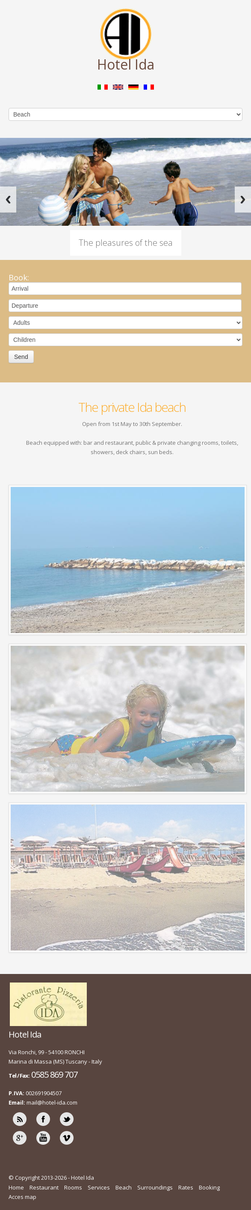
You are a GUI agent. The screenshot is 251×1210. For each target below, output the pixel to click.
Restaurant (44, 1187)
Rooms (73, 1187)
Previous (8, 200)
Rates (185, 1187)
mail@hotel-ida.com (52, 1102)
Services (99, 1187)
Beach (123, 1187)
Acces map (22, 1197)
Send (21, 356)
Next (243, 200)
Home (16, 1187)
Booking (209, 1187)
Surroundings (155, 1187)
